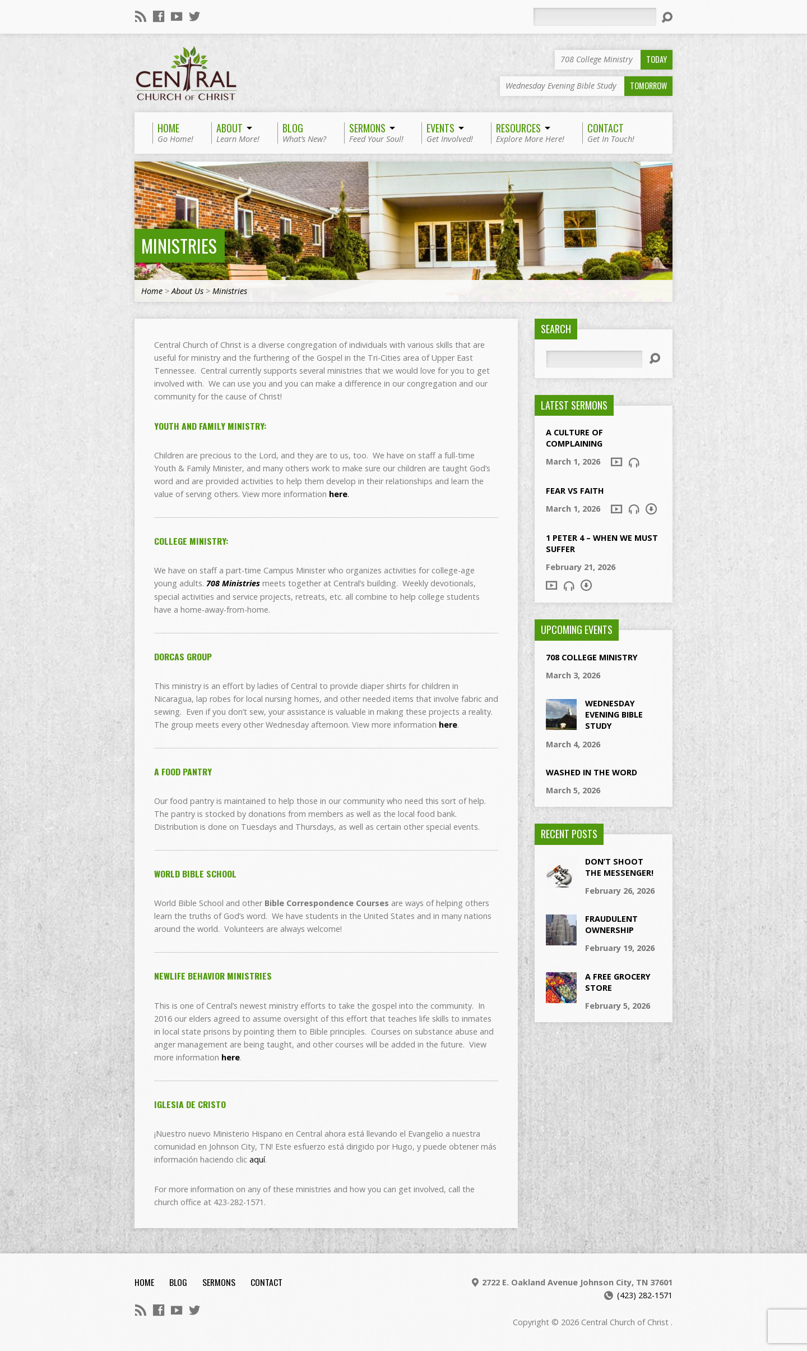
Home (152, 291)
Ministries (179, 245)
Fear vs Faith (575, 490)
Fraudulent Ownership (611, 924)
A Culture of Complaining (574, 438)
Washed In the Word (591, 772)
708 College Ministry (592, 657)
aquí (257, 1159)
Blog (178, 1282)
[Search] (594, 17)
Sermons (218, 1282)
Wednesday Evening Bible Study (614, 714)
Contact (266, 1282)
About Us (187, 291)
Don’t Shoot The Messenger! (619, 867)
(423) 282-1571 (644, 1295)
